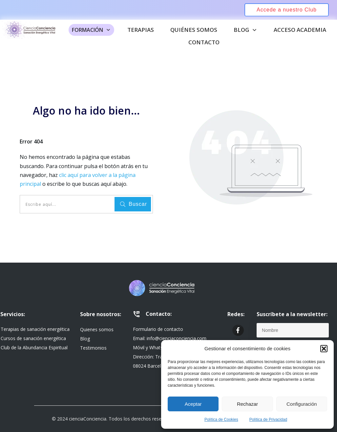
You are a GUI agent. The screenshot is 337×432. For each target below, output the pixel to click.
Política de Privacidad (268, 419)
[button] (324, 348)
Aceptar (193, 404)
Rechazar (247, 404)
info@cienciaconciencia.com (176, 338)
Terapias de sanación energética (35, 329)
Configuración (301, 404)
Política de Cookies (221, 419)
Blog (85, 338)
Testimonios (93, 348)
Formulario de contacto (158, 329)
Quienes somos (97, 329)
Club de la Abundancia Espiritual (34, 347)
